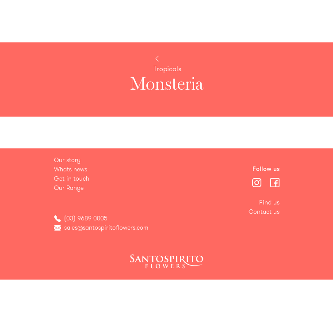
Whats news (70, 169)
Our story (67, 160)
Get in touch (71, 178)
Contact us (264, 212)
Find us (269, 202)
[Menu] (257, 182)
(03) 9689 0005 (85, 218)
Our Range (69, 188)
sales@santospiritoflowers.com (106, 227)
